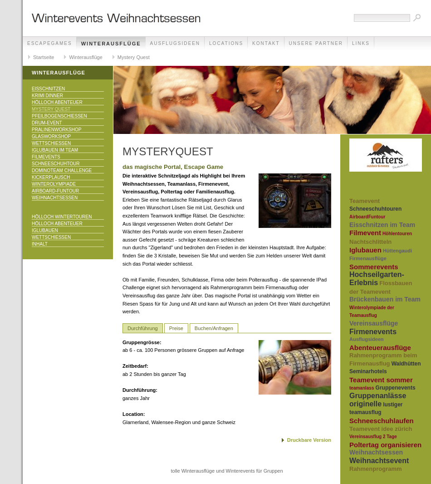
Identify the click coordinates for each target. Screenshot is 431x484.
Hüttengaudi (397, 250)
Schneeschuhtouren (375, 209)
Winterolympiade (54, 184)
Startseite (43, 57)
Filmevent (365, 233)
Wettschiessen (51, 143)
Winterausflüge (111, 43)
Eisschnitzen (48, 88)
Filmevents (46, 156)
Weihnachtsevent (379, 460)
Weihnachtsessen (55, 197)
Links (361, 43)
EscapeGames (49, 43)
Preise (176, 328)
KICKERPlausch (51, 177)
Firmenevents (373, 332)
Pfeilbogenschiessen (59, 116)
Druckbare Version (309, 440)
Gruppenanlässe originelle (377, 400)
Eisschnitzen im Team (382, 224)
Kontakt (265, 43)
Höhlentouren (397, 233)
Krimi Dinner (47, 95)
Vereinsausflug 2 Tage (373, 436)
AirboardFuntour (367, 216)
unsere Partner (316, 43)
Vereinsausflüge (373, 323)
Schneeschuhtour (55, 163)
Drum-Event (47, 122)
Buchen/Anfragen (214, 328)
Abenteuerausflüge (380, 347)
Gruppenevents (396, 388)
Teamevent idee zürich (380, 428)
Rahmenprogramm (375, 468)
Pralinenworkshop (56, 129)
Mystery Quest (134, 57)
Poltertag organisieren (385, 445)
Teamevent (364, 201)
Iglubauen (45, 230)
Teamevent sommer (381, 380)
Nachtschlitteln (370, 241)
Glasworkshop (51, 136)
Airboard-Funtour (55, 190)
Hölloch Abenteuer (57, 102)
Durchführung (142, 328)
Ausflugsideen (175, 43)
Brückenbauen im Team (385, 299)
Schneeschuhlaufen (381, 421)
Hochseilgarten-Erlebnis (376, 278)
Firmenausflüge (368, 258)
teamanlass (361, 387)
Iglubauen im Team (55, 150)
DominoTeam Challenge (62, 170)
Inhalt (40, 244)
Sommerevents (373, 267)
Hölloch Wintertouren (62, 216)
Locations (226, 43)
